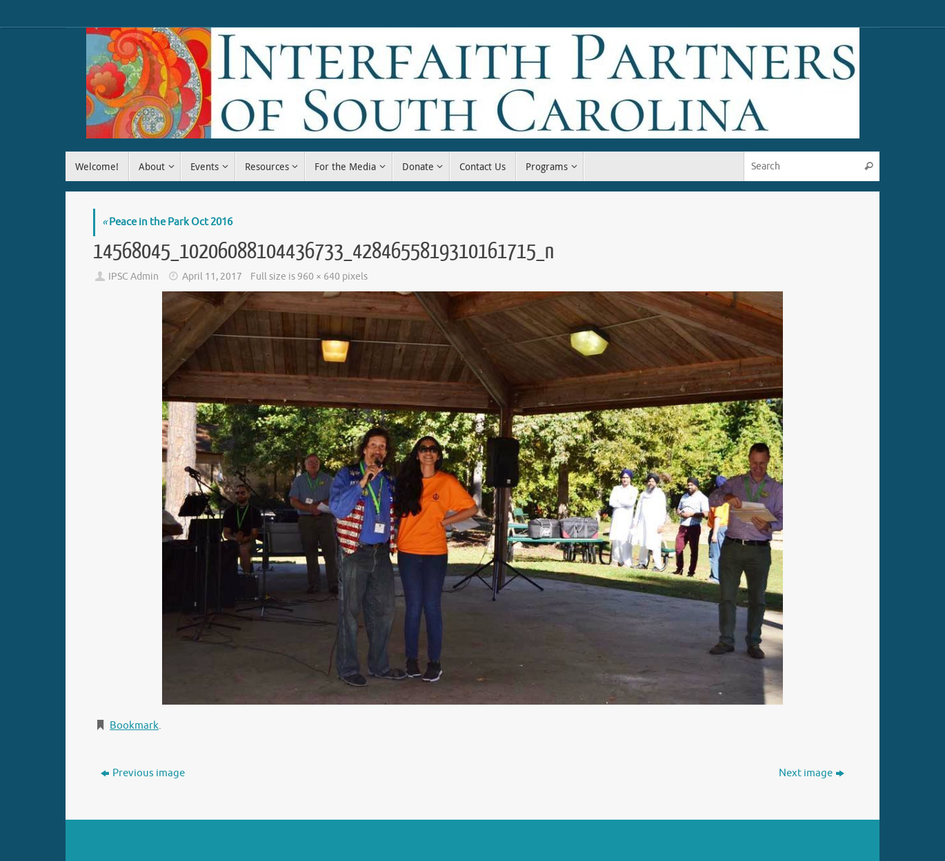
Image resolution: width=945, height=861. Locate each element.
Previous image (143, 773)
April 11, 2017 (212, 276)
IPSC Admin (133, 276)
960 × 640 (318, 276)
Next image (811, 773)
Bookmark (134, 725)
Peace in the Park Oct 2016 (167, 222)
